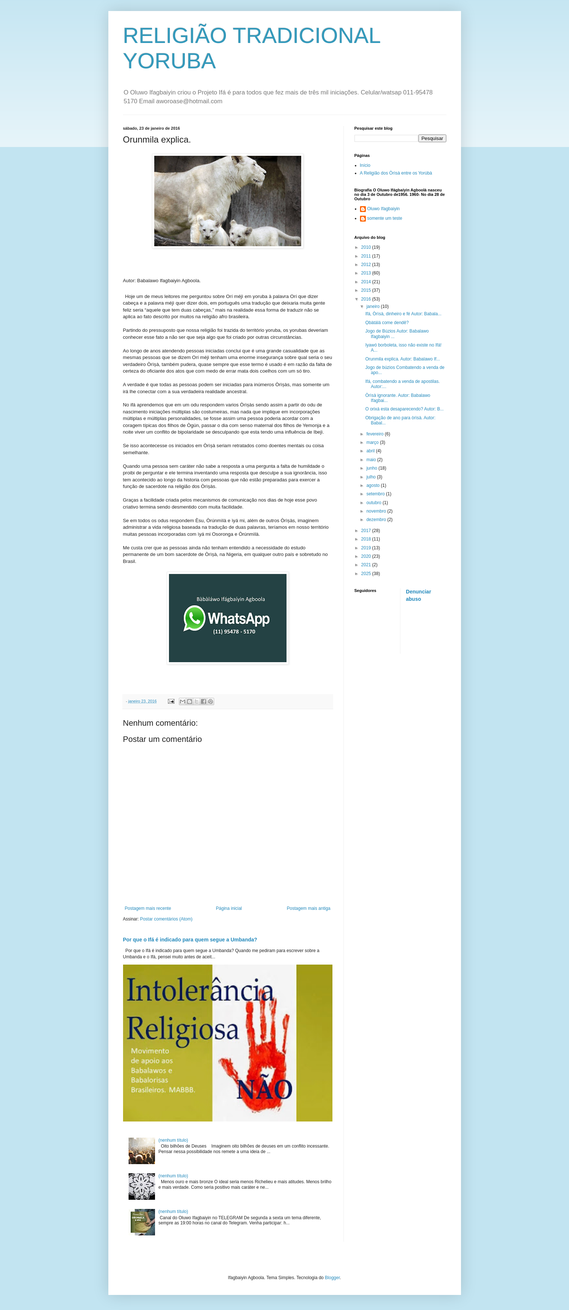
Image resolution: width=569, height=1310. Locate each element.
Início (365, 165)
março (373, 442)
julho (371, 477)
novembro (376, 511)
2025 (366, 573)
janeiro (373, 306)
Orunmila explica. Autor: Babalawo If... (402, 359)
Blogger (332, 1277)
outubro (374, 502)
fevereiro (375, 434)
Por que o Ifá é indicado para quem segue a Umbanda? (190, 940)
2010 (366, 247)
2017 (366, 530)
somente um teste (384, 218)
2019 (366, 547)
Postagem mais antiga (309, 908)
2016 (366, 299)
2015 (366, 290)
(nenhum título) (173, 1140)
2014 (366, 281)
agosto (373, 485)
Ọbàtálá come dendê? (386, 322)
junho (372, 468)
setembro (376, 493)
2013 (366, 273)
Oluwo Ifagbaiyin (383, 208)
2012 (366, 264)
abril (371, 450)
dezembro (376, 519)
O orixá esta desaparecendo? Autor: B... (404, 409)
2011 (366, 256)
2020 (366, 556)
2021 (366, 564)
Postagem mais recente (148, 908)
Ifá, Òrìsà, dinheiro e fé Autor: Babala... (403, 313)
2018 (366, 539)
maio (371, 459)
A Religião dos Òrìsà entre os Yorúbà (396, 173)
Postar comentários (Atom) (166, 919)
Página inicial (229, 908)
